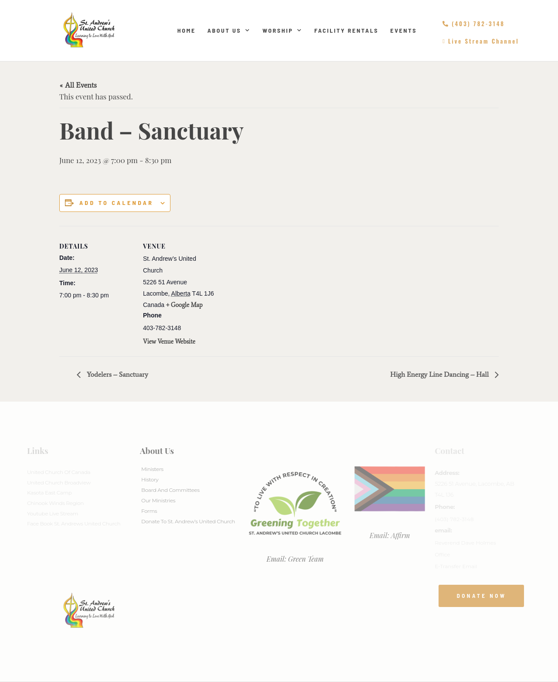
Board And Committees (170, 490)
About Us (229, 30)
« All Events (78, 85)
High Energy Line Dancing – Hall (440, 374)
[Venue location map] (273, 286)
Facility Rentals (346, 30)
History (149, 479)
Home (186, 30)
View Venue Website (169, 341)
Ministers (152, 469)
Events (403, 30)
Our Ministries (158, 500)
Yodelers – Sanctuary (116, 374)
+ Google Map (184, 305)
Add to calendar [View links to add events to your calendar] (116, 203)
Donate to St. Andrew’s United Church (188, 521)
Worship (282, 30)
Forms (149, 511)
